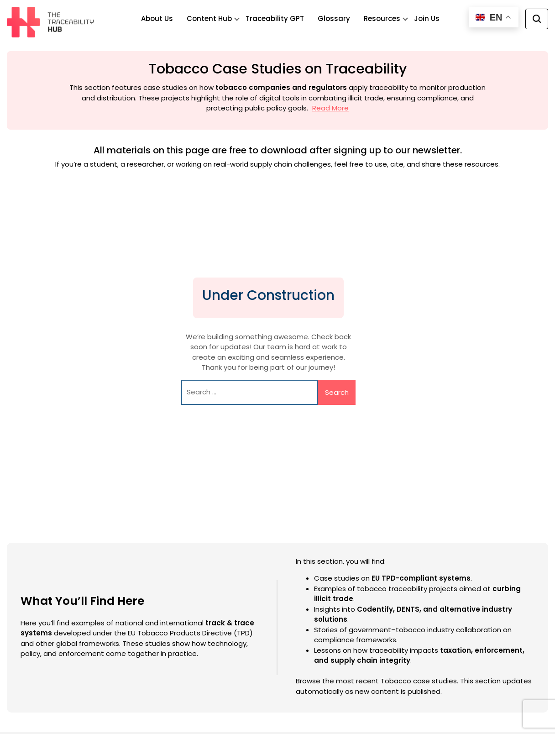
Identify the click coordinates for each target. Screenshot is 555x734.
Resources (382, 18)
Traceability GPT (275, 18)
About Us (157, 18)
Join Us (427, 18)
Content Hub (209, 18)
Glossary (334, 18)
